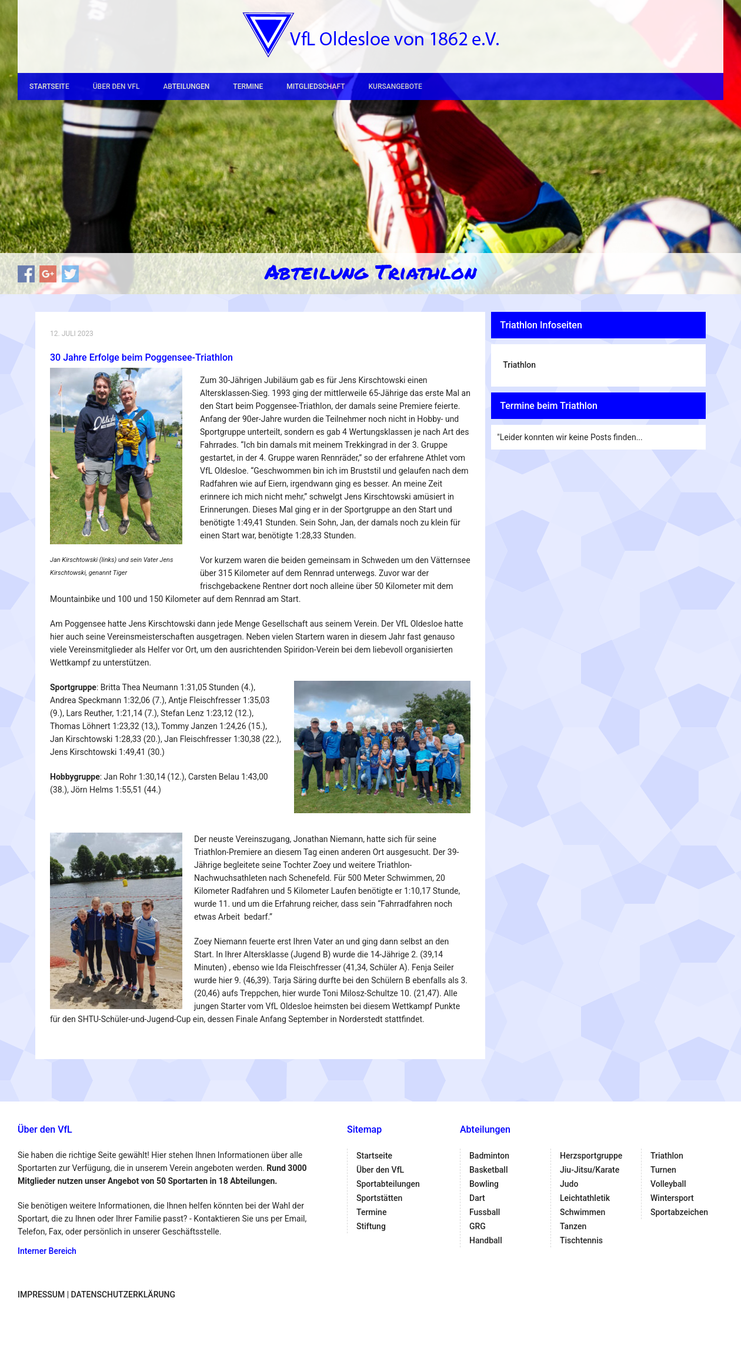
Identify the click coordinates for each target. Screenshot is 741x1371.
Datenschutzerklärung (123, 1294)
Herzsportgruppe (591, 1155)
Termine (248, 86)
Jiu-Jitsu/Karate (589, 1169)
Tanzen (573, 1226)
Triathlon (519, 365)
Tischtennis (581, 1240)
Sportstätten (379, 1198)
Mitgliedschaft (315, 86)
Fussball (484, 1212)
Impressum (41, 1294)
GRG (477, 1226)
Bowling (484, 1184)
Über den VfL (116, 86)
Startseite (49, 86)
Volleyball (668, 1184)
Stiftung (371, 1226)
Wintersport (672, 1198)
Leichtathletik (585, 1198)
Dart (477, 1198)
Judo (569, 1184)
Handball (485, 1240)
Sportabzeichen (679, 1212)
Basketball (488, 1169)
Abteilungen (186, 86)
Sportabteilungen (388, 1184)
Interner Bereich (47, 1251)
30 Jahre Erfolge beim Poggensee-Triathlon (141, 357)
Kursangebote (395, 86)
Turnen (663, 1169)
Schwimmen (582, 1212)
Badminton (489, 1155)
